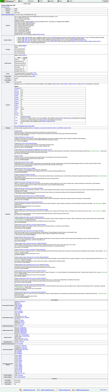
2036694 (20, 366)
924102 (22, 320)
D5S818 (16, 95)
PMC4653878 (43, 243)
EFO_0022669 (20, 343)
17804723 (21, 182)
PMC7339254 (42, 284)
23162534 (99, 41)
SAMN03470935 (23, 329)
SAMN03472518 (23, 330)
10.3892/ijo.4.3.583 (29, 137)
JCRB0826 (20, 306)
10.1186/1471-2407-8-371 (30, 195)
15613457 (21, 162)
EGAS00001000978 (21, 377)
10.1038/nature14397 (30, 237)
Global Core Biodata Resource (47, 390)
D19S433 (17, 107)
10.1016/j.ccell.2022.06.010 (31, 292)
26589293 (24, 45)
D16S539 (17, 103)
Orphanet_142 (34, 74)
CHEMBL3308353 (25, 334)
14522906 (82, 41)
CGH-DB (16, 318)
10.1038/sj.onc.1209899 (30, 168)
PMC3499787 (43, 224)
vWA (16, 123)
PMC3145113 (40, 202)
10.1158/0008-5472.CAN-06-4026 (32, 182)
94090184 (20, 305)
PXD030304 (20, 375)
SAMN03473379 (23, 331)
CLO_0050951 (20, 312)
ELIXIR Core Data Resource (65, 390)
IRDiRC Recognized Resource (82, 390)
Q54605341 (21, 341)
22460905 (21, 217)
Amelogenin (17, 88)
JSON (8, 7)
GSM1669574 (19, 353)
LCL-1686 (22, 324)
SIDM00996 (26, 317)
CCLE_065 (20, 372)
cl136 (19, 315)
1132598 (20, 361)
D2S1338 (17, 92)
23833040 (74, 37)
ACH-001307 (21, 321)
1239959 (20, 365)
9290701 (20, 149)
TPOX (16, 120)
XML (5, 7)
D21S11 (16, 109)
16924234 (21, 168)
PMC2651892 (42, 195)
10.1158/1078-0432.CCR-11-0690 (32, 209)
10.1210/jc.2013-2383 (30, 231)
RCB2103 (19, 308)
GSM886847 (19, 350)
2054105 (20, 368)
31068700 (21, 271)
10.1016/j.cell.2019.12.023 (30, 284)
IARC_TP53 (17, 370)
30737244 (82, 37)
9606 (34, 76)
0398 (19, 303)
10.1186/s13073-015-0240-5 (31, 243)
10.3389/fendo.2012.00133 (30, 224)
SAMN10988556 (23, 333)
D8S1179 (17, 99)
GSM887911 (19, 352)
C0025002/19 (22, 301)
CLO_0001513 (20, 311)
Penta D (16, 113)
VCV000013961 (54, 37)
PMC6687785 (43, 278)
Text (2, 7)
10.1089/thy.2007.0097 (30, 174)
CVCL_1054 (24, 316)
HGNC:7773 (27, 38)
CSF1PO (16, 90)
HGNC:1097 (27, 37)
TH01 (16, 117)
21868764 (66, 84)
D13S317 (16, 101)
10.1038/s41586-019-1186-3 (31, 271)
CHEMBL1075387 (26, 336)
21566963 (32, 21)
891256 (20, 356)
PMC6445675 (46, 264)
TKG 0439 (19, 309)
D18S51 (16, 105)
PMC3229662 (45, 209)
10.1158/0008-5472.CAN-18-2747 (32, 264)
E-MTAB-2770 (24, 347)
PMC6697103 (43, 271)
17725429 (21, 174)
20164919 (21, 202)
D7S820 (16, 97)
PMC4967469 (42, 249)
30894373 (25, 55)
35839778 (21, 292)
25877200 (75, 84)
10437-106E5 (25, 349)
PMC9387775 (43, 292)
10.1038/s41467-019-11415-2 (31, 278)
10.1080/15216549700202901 (31, 143)
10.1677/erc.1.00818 (29, 162)
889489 (20, 355)
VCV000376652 (54, 41)
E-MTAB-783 (23, 345)
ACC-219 (19, 304)
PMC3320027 (41, 217)
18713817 (58, 84)
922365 (20, 357)
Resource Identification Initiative (8, 14)
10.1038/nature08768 (29, 202)
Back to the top (103, 389)
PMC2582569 (40, 188)
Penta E (16, 114)
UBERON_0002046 (41, 34)
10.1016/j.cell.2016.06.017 (30, 249)
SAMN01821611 (23, 327)
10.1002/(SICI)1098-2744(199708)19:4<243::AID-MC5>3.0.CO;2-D (38, 149)
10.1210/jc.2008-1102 (29, 188)
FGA (16, 111)
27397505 (21, 249)
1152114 (20, 363)
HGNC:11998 (27, 41)
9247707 (20, 143)
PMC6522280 (46, 257)
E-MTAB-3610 (24, 348)
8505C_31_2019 (24, 338)
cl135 (19, 313)
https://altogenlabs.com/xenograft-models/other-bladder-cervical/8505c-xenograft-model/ (51, 128)
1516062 (73, 41)
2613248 (20, 369)
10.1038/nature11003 (30, 217)
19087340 (21, 195)
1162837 (20, 364)
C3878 (34, 73)
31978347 (21, 284)
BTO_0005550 (20, 326)
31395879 (21, 278)
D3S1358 (17, 93)
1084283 (20, 360)
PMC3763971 (41, 231)
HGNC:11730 (27, 40)
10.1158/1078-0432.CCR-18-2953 (32, 257)
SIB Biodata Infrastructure (29, 390)
